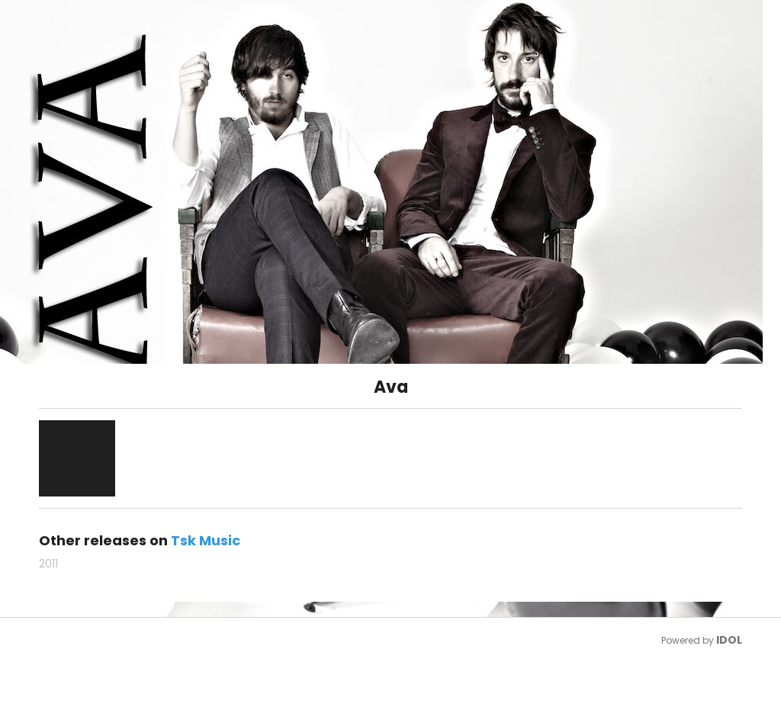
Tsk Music (205, 540)
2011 (48, 563)
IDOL (729, 639)
